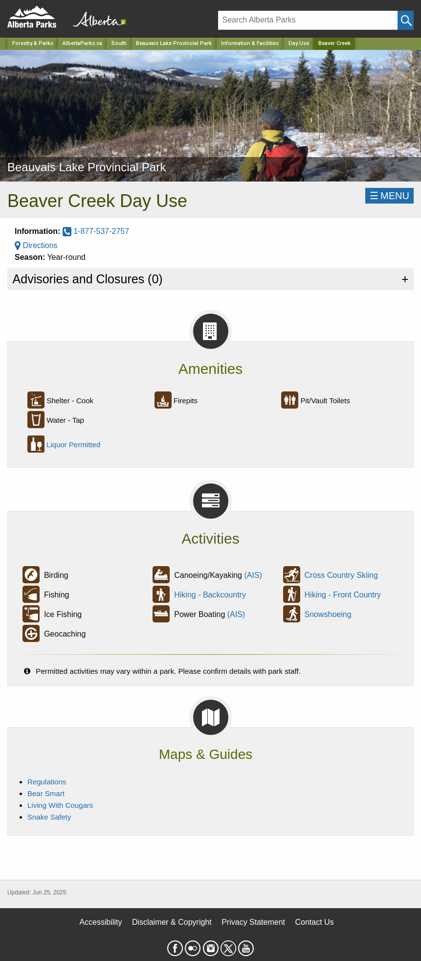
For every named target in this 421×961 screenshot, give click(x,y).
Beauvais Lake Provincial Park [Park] (174, 43)
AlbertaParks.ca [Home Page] (82, 43)
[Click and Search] (406, 20)
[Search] (308, 20)
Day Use (298, 43)
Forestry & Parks (32, 43)
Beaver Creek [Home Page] (334, 43)
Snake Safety (49, 817)
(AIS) (253, 575)
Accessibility (100, 922)
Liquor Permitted (73, 444)
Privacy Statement (253, 922)
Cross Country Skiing (341, 575)
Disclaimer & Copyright (172, 922)
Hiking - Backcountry (210, 595)
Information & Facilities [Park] (250, 43)
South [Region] (119, 43)
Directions (36, 245)
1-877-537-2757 (96, 231)
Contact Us (314, 922)
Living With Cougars (60, 805)
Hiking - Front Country (343, 595)
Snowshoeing (328, 614)
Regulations (46, 782)
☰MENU (389, 195)
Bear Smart (46, 793)
